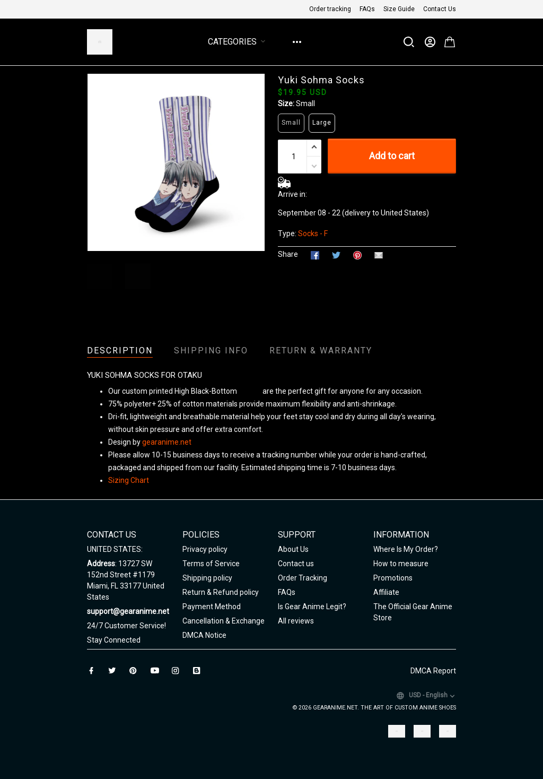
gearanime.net (166, 442)
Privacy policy (204, 549)
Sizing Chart (128, 480)
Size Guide (399, 9)
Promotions (393, 578)
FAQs (367, 9)
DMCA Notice (204, 635)
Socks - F (313, 233)
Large (321, 122)
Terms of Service (211, 563)
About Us (293, 549)
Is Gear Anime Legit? (312, 606)
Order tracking (330, 9)
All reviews (296, 621)
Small (305, 103)
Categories (238, 42)
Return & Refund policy (220, 592)
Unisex (250, 391)
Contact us (296, 563)
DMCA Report (433, 671)
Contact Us (439, 9)
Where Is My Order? (405, 549)
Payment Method (211, 606)
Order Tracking (302, 578)
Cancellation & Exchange (223, 621)
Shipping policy (207, 578)
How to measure (400, 563)
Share (288, 254)
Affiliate (386, 592)
